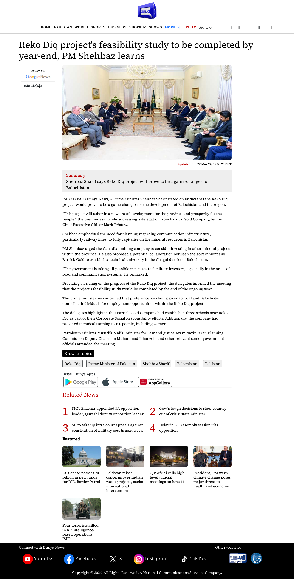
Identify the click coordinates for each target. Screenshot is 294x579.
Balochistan (187, 363)
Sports (98, 27)
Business (117, 27)
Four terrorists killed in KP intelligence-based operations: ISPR (80, 532)
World (81, 27)
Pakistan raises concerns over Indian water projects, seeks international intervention (124, 481)
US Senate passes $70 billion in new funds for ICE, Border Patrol (81, 477)
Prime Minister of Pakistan (111, 363)
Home (46, 27)
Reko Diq (73, 363)
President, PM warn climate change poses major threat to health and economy (212, 479)
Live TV (189, 27)
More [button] (171, 27)
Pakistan (63, 27)
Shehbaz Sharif (156, 363)
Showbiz (137, 27)
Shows (155, 27)
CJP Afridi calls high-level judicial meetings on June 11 (168, 477)
